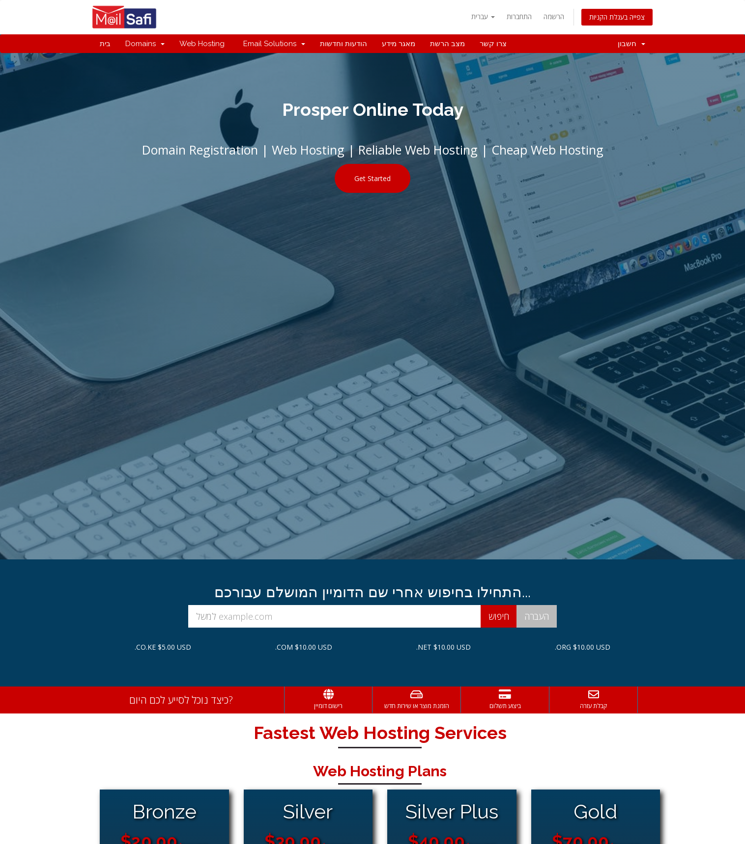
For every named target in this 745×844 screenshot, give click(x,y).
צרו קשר (493, 43)
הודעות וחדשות (343, 43)
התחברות (519, 16)
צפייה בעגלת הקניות (617, 17)
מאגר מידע (398, 43)
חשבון (631, 43)
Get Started (372, 178)
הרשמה (554, 16)
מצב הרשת (447, 43)
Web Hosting (202, 43)
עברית (483, 16)
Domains (145, 43)
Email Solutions (272, 43)
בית (105, 43)
